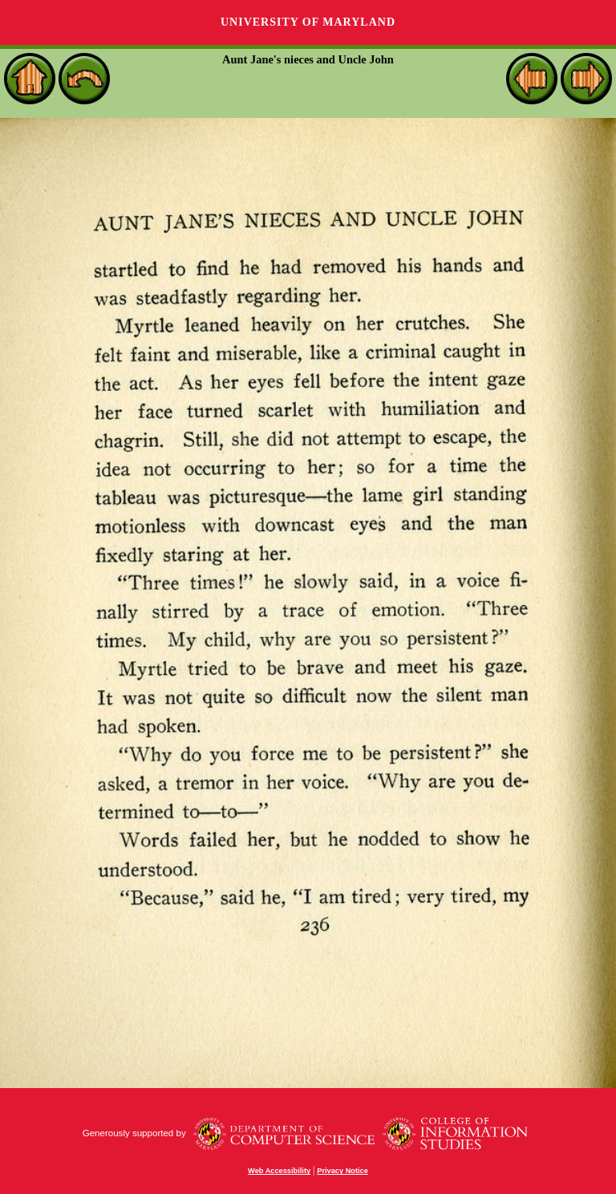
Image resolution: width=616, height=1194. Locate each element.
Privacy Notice (342, 1171)
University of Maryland (308, 22)
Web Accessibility (279, 1171)
